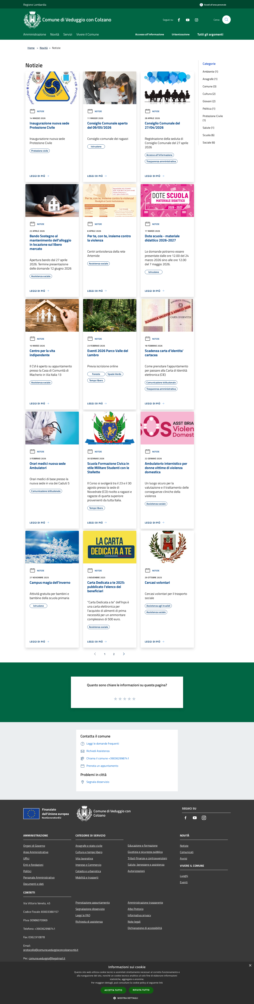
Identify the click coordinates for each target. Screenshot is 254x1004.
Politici (27, 871)
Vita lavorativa (84, 858)
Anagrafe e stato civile (88, 846)
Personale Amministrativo (39, 877)
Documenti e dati (33, 884)
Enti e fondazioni (33, 865)
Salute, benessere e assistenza (146, 864)
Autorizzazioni (136, 871)
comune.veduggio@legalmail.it (47, 958)
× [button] (250, 965)
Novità (44, 48)
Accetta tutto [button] (113, 990)
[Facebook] (177, 19)
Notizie (37, 111)
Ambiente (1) (210, 71)
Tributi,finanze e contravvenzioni (147, 858)
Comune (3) (209, 86)
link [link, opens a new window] (161, 982)
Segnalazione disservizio (90, 909)
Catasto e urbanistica (88, 871)
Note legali (134, 921)
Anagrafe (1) (210, 79)
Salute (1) (208, 128)
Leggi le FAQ (82, 915)
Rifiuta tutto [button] (141, 989)
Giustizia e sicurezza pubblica (145, 852)
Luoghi (184, 876)
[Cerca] (226, 19)
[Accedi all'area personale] (213, 5)
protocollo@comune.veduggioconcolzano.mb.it (50, 950)
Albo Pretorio (135, 909)
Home (31, 48)
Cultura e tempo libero (88, 852)
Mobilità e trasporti (86, 877)
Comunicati (186, 852)
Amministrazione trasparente (145, 902)
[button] (127, 998)
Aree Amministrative (35, 852)
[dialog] (127, 983)
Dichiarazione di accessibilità (145, 928)
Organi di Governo (34, 846)
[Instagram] (195, 19)
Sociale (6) (209, 142)
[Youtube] (186, 19)
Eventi (184, 882)
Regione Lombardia (34, 4)
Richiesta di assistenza (89, 921)
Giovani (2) (209, 101)
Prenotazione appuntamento (92, 902)
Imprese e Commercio (88, 865)
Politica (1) (209, 108)
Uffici (26, 858)
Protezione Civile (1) (213, 118)
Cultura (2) (209, 94)
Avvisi (183, 858)
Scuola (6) (208, 135)
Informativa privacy (139, 915)
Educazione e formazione (143, 845)
